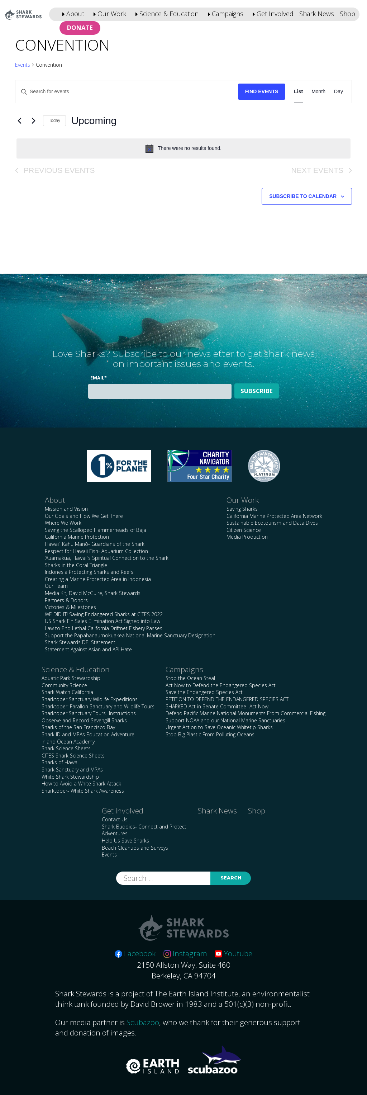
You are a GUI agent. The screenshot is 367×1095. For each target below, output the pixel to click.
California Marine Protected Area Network (274, 516)
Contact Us (115, 819)
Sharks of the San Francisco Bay (78, 727)
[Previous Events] (19, 121)
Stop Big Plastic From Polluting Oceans (210, 734)
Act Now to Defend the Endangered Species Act (221, 685)
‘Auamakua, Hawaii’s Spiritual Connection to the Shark (106, 557)
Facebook (135, 953)
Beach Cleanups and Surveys (135, 847)
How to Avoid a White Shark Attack (81, 783)
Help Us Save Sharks (125, 840)
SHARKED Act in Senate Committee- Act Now (217, 706)
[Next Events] (33, 121)
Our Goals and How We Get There (84, 516)
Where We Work (63, 522)
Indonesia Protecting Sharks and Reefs (89, 571)
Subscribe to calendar (303, 196)
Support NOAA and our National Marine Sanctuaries (225, 720)
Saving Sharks (242, 508)
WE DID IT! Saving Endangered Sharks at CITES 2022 (104, 614)
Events (22, 64)
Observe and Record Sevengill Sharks (84, 720)
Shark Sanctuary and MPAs (72, 769)
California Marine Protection (77, 536)
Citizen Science (244, 530)
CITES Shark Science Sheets (73, 755)
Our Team (56, 585)
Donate (80, 27)
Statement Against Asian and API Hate (88, 649)
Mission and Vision (66, 508)
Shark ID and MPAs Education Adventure (88, 734)
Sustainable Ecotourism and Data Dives (272, 522)
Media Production (247, 536)
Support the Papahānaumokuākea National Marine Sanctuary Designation (130, 635)
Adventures (115, 833)
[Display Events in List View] (298, 91)
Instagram (185, 953)
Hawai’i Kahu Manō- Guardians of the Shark (94, 544)
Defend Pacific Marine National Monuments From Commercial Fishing (245, 713)
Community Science (64, 685)
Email (98, 378)
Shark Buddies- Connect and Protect (144, 826)
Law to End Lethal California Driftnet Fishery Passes (103, 628)
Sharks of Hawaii (61, 762)
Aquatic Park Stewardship (71, 678)
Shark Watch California (67, 692)
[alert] (183, 148)
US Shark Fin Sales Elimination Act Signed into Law (102, 621)
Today (54, 120)
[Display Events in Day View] (338, 91)
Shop (347, 13)
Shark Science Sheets (66, 748)
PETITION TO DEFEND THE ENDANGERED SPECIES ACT (227, 699)
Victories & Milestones (70, 607)
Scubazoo (143, 1022)
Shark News (316, 13)
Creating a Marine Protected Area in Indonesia (98, 579)
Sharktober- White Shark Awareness (83, 790)
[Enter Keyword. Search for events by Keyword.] (126, 91)
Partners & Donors (66, 600)
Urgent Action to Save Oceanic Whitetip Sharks (219, 727)
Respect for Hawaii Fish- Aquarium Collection (96, 551)
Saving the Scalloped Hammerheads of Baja (95, 530)
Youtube (233, 953)
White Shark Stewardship (70, 776)
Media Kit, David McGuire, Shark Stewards (92, 593)
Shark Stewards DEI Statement (80, 642)
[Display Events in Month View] (318, 91)
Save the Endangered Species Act (204, 692)
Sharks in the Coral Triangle (76, 565)
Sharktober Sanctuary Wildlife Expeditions (90, 699)
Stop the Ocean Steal (190, 678)
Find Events (261, 91)
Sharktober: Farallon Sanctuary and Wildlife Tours (98, 706)
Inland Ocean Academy (68, 741)
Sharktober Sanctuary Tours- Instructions (89, 713)
